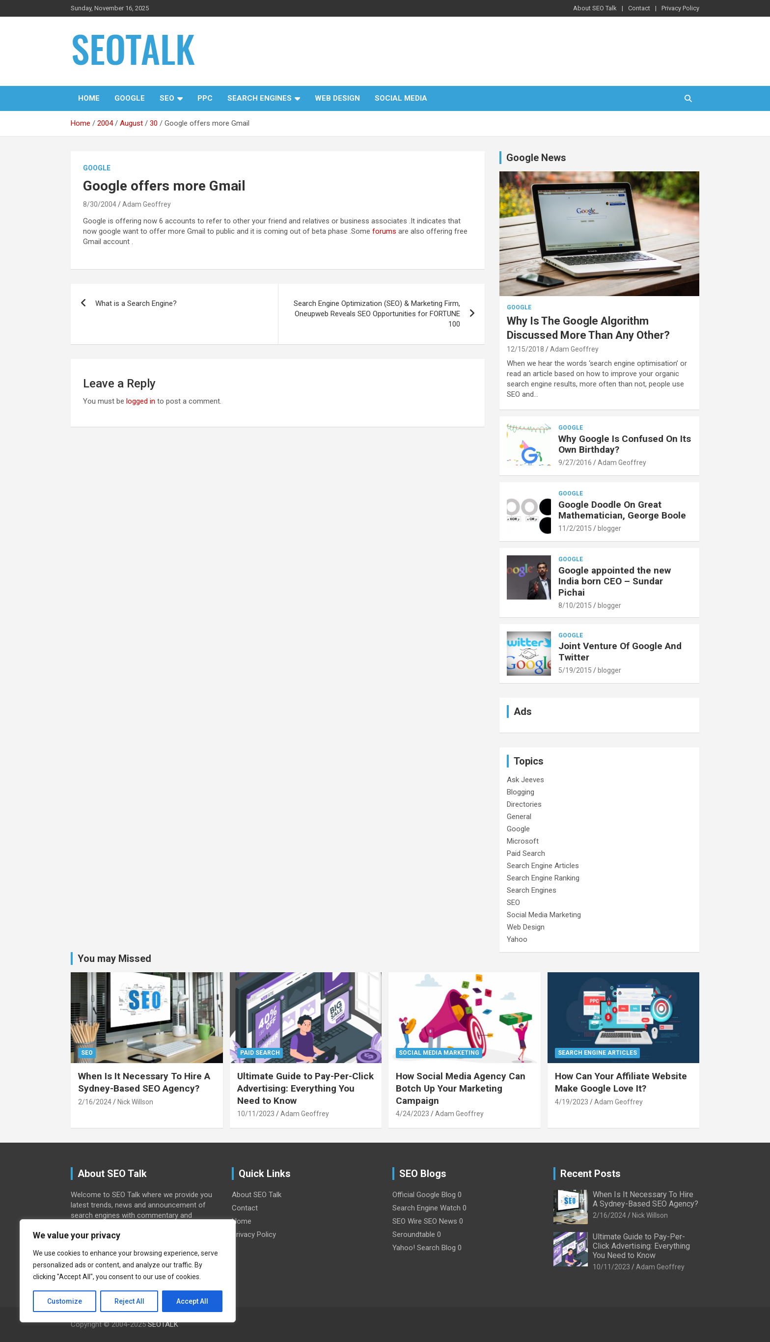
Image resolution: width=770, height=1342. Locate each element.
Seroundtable (413, 1234)
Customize (64, 1301)
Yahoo (517, 939)
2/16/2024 (94, 1102)
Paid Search (526, 853)
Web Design (337, 98)
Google (129, 98)
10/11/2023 (256, 1114)
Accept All (192, 1301)
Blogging (520, 792)
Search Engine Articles (543, 865)
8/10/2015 (575, 605)
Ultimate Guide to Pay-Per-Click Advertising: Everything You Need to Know (305, 1088)
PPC (205, 98)
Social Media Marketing (544, 914)
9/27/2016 (575, 462)
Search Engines (259, 98)
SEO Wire (407, 1221)
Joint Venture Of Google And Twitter (620, 651)
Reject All (129, 1301)
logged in (140, 401)
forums (384, 231)
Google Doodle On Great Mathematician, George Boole (622, 510)
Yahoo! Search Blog (424, 1247)
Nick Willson (135, 1102)
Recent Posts (590, 1173)
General (519, 816)
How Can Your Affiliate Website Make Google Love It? (621, 1082)
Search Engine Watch (426, 1208)
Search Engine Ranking (543, 878)
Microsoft (523, 841)
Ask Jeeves (525, 779)
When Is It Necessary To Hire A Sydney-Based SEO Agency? (144, 1082)
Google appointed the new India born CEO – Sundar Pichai (614, 582)
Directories (524, 804)
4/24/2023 (412, 1114)
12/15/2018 (525, 349)
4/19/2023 (571, 1102)
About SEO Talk (595, 8)
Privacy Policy (680, 8)
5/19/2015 (575, 670)
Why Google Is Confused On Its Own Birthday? (624, 444)
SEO (167, 98)
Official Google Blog (424, 1194)
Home (89, 98)
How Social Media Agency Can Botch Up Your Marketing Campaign (460, 1088)
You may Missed (114, 958)
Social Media (401, 98)
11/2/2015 (575, 528)
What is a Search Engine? (136, 303)
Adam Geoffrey (146, 204)
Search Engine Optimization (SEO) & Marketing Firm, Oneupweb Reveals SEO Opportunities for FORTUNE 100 (377, 314)
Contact (639, 8)
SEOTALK (163, 1324)
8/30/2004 (99, 204)
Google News (536, 158)
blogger (609, 528)
